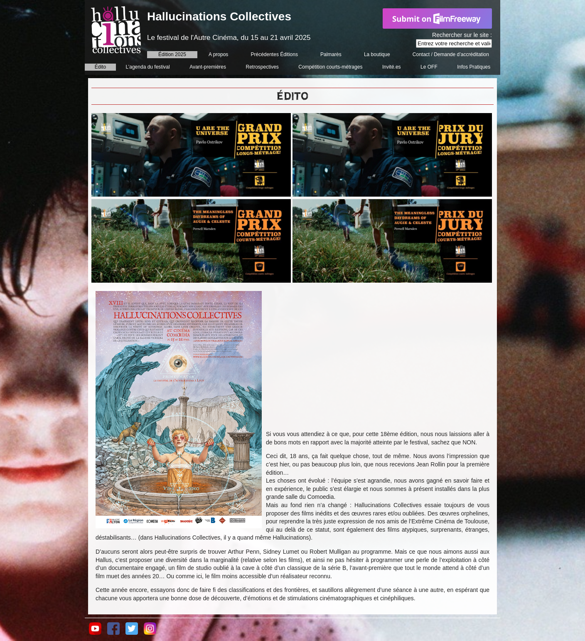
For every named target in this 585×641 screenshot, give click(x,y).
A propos (218, 54)
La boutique (377, 54)
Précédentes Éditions (274, 54)
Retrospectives (262, 67)
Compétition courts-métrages (330, 67)
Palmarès (331, 54)
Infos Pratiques (473, 67)
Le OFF (429, 67)
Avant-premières (207, 67)
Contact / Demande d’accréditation (451, 54)
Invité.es (391, 67)
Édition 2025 (172, 54)
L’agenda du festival (148, 67)
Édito (100, 67)
